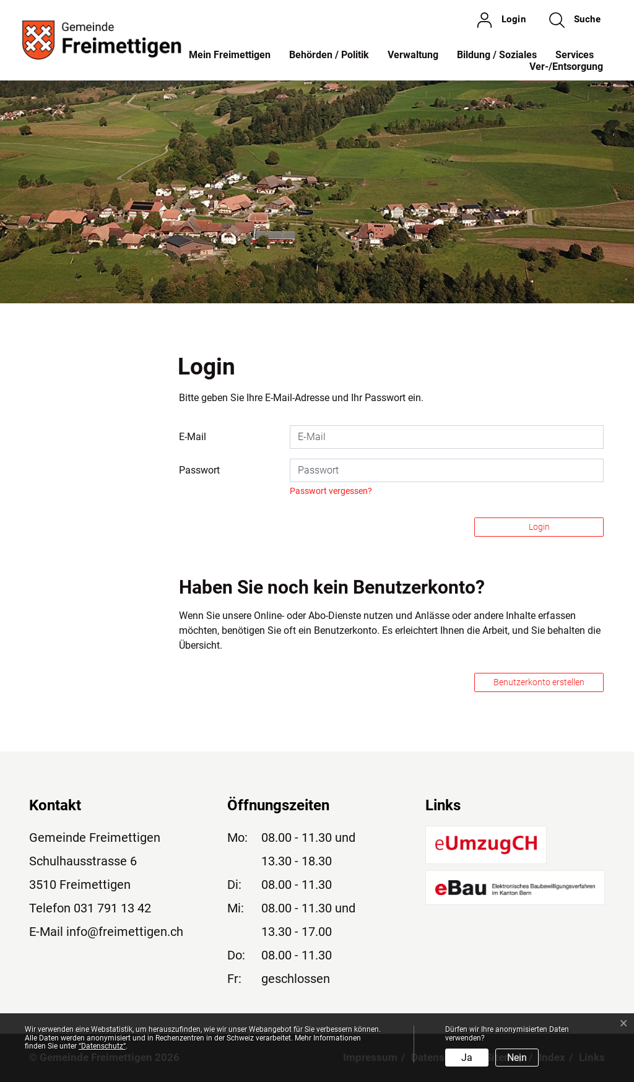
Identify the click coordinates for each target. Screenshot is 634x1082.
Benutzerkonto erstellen (538, 682)
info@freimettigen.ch (124, 931)
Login (539, 527)
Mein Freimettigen (230, 55)
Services (574, 55)
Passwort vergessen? (331, 491)
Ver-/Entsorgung (566, 66)
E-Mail (192, 437)
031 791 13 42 (112, 908)
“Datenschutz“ (102, 1046)
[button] (574, 19)
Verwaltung (413, 55)
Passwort (199, 470)
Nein (517, 1057)
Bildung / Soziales (497, 55)
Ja (466, 1057)
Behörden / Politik (329, 55)
